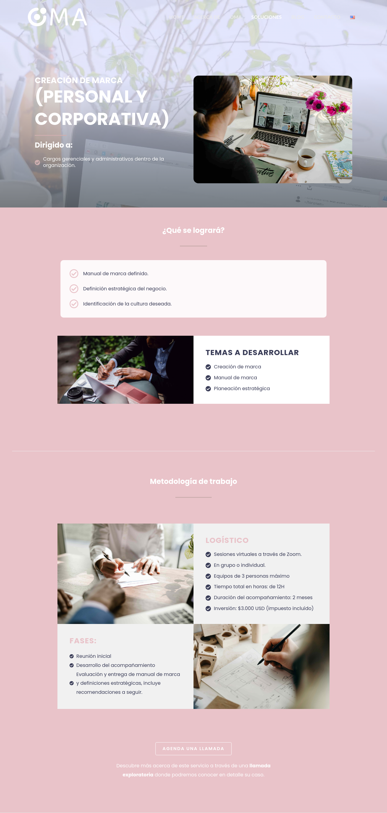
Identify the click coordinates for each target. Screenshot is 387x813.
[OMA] (57, 16)
